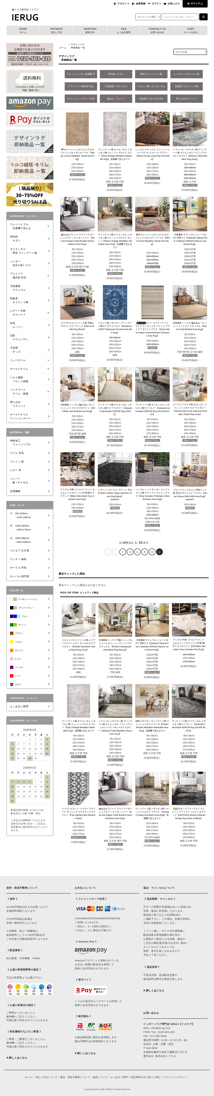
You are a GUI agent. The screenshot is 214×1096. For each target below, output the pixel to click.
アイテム (194, 3)
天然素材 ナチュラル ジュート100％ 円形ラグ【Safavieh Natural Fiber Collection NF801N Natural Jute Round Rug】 (190, 239)
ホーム (63, 47)
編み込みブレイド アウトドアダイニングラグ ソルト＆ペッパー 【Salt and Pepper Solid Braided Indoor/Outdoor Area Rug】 (77, 239)
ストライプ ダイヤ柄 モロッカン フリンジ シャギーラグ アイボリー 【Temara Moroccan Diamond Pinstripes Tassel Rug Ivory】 (190, 409)
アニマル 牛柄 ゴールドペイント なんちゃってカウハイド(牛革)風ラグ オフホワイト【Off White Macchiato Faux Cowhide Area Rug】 (189, 644)
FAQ (124, 30)
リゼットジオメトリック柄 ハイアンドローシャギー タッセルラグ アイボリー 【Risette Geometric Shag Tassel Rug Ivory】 (78, 645)
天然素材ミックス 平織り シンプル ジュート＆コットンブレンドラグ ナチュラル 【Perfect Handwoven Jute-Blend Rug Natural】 (115, 645)
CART (191, 30)
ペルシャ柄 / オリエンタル (151, 86)
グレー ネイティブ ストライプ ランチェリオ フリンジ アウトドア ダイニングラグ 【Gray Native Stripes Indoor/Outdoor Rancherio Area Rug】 (152, 329)
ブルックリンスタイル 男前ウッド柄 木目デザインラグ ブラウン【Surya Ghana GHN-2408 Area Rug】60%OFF (190, 495)
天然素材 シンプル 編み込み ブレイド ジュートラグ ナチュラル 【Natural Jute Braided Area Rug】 (190, 326)
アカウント (123, 3)
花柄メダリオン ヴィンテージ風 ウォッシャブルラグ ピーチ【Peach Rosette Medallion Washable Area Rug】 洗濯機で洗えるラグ (152, 726)
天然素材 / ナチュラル (116, 86)
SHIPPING (90, 30)
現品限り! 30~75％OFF (151, 98)
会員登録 (141, 3)
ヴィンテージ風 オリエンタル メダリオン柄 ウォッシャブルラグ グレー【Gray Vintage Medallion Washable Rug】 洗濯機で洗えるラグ (115, 154)
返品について (100, 1077)
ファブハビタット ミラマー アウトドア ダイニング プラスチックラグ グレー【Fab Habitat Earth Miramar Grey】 (78, 813)
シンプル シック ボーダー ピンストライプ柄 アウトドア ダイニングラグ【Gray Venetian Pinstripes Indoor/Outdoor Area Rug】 (152, 494)
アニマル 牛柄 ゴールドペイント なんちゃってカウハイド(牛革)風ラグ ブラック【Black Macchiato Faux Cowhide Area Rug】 (77, 494)
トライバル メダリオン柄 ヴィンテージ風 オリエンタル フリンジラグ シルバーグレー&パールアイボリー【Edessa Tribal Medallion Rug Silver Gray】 (115, 727)
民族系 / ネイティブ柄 (186, 86)
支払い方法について (46, 1077)
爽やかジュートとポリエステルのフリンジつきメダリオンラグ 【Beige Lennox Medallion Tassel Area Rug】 (77, 154)
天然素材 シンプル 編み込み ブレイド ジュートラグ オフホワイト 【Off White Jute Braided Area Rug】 (77, 407)
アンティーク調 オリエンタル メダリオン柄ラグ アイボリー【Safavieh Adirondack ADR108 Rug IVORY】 (115, 409)
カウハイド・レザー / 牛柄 (81, 98)
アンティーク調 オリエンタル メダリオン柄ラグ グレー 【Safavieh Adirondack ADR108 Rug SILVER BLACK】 (152, 409)
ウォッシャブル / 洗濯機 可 (81, 74)
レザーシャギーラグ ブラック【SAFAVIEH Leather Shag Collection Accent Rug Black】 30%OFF (115, 495)
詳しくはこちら (18, 1057)
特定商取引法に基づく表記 (145, 1077)
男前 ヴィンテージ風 (151, 74)
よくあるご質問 (119, 1077)
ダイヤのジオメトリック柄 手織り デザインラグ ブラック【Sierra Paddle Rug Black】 (77, 326)
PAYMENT (56, 30)
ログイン (157, 3)
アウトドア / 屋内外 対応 (81, 86)
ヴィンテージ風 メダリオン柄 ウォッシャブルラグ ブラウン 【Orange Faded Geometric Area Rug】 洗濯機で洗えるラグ (152, 813)
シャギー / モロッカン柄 (186, 74)
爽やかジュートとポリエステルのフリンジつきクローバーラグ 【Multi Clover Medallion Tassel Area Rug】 (152, 239)
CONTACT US (157, 30)
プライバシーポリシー (175, 1077)
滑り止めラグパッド (186, 98)
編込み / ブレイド (116, 98)
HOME (23, 30)
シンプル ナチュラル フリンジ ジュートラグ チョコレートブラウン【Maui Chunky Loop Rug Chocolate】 (152, 154)
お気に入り (174, 3)
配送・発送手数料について (75, 1077)
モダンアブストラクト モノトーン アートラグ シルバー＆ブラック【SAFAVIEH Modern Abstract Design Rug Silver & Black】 (189, 813)
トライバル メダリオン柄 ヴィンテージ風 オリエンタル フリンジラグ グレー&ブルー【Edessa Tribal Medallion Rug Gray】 (190, 154)
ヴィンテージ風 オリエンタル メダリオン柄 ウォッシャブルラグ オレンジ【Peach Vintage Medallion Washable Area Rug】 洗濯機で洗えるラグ (115, 241)
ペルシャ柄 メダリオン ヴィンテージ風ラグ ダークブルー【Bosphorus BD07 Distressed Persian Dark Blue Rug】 (115, 328)
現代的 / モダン (116, 74)
